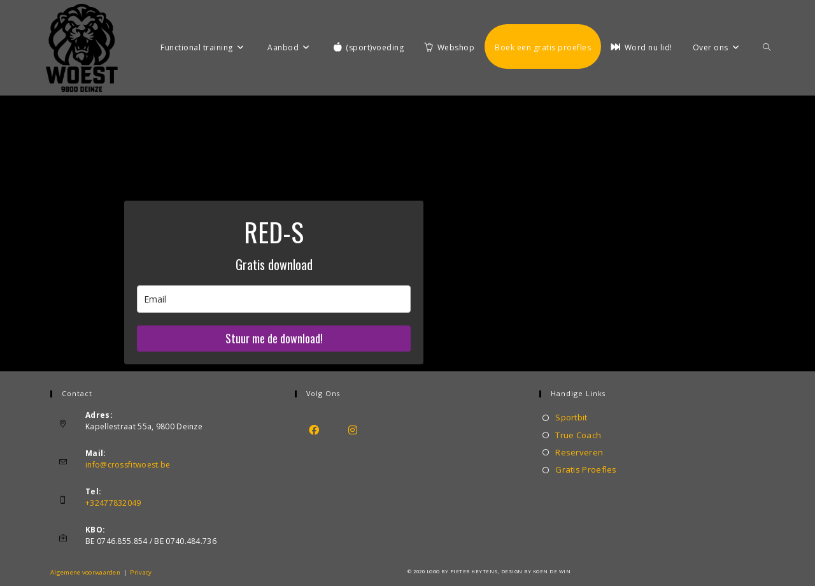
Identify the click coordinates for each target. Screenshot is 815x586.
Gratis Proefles (586, 469)
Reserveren (579, 452)
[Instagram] (353, 429)
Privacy (141, 572)
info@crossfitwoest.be (127, 464)
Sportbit (571, 417)
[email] (274, 299)
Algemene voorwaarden (85, 572)
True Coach (578, 435)
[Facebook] (314, 429)
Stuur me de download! (274, 338)
